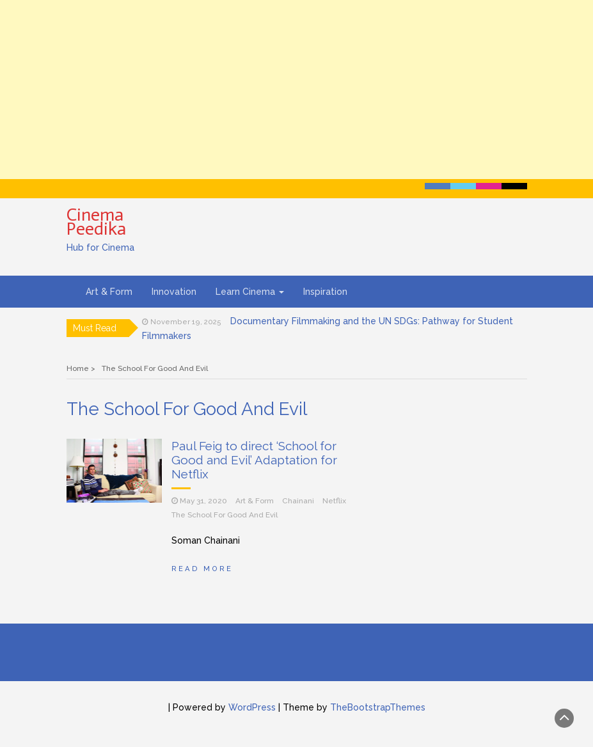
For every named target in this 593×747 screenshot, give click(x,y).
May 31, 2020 (203, 500)
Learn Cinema (250, 292)
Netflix (334, 500)
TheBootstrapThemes (377, 707)
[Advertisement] (296, 89)
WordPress (252, 707)
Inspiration (325, 292)
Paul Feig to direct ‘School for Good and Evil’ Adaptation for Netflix (254, 460)
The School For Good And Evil (224, 514)
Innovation (174, 292)
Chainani (298, 500)
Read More (202, 568)
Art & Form (109, 292)
